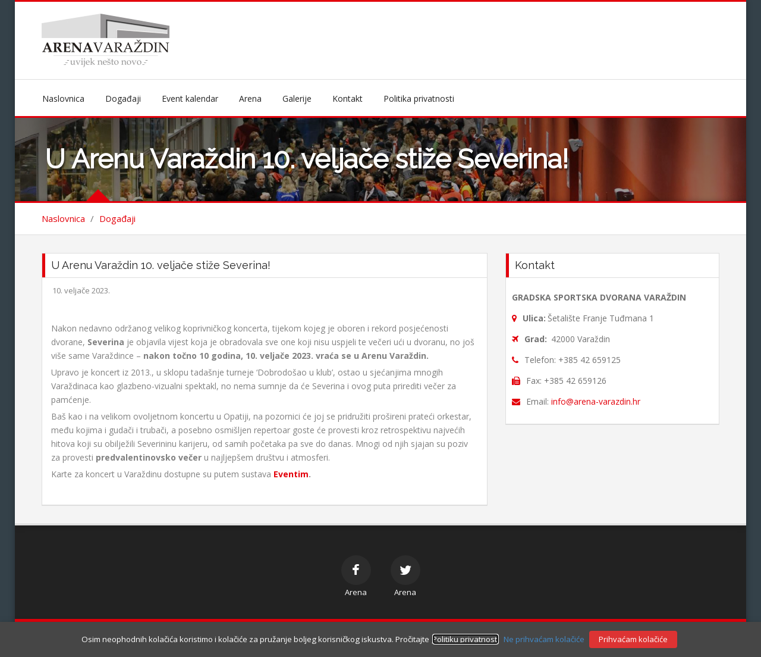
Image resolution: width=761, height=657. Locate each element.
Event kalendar (190, 98)
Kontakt (347, 98)
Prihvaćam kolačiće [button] (633, 639)
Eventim (291, 474)
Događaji (123, 98)
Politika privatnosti (418, 98)
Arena (250, 98)
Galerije (297, 98)
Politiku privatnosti (465, 639)
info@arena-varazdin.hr (595, 401)
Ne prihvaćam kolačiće (544, 639)
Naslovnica (63, 98)
